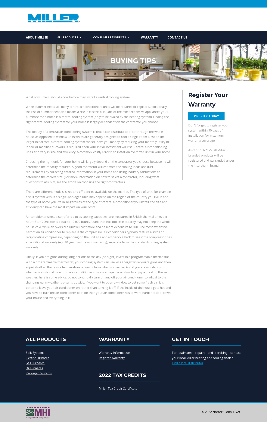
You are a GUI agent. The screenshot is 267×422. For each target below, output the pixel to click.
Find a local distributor (187, 363)
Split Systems (35, 353)
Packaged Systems (39, 373)
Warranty (149, 37)
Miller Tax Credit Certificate (118, 388)
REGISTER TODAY (206, 116)
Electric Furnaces (37, 358)
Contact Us (177, 37)
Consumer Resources (109, 37)
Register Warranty (112, 358)
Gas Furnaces (35, 363)
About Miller (37, 37)
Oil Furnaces (34, 368)
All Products (67, 37)
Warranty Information (114, 353)
